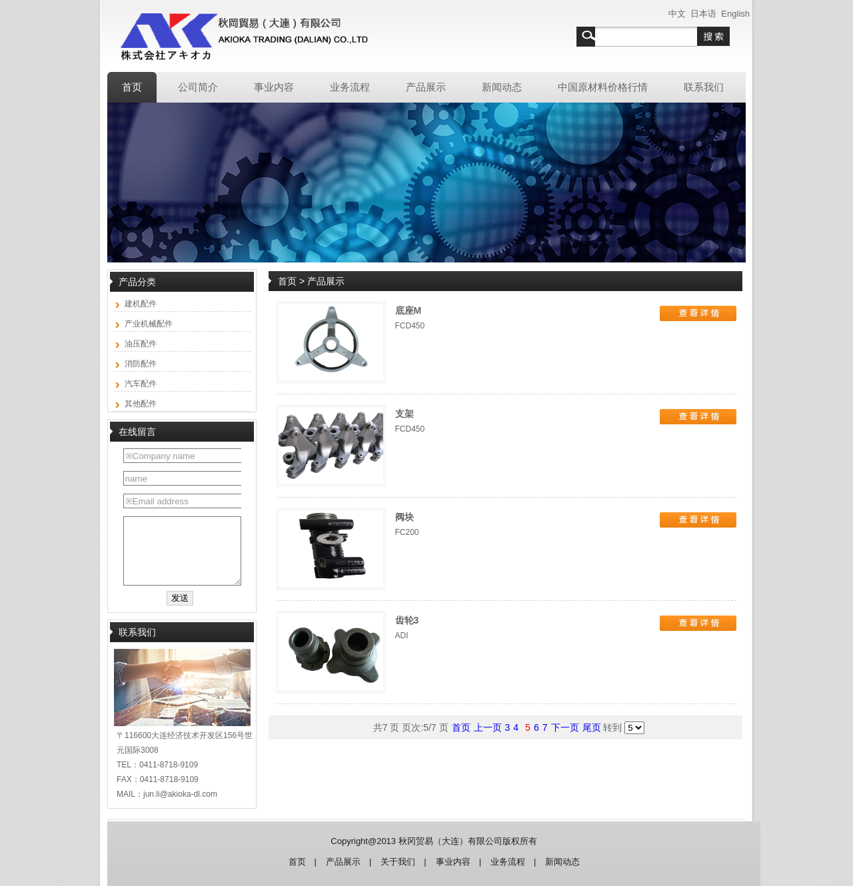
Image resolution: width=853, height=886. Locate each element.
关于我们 (398, 862)
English (735, 14)
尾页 (591, 727)
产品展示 (343, 862)
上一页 (488, 727)
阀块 (404, 517)
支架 (404, 413)
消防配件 (141, 363)
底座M (408, 310)
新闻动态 (562, 862)
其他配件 (141, 403)
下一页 (565, 727)
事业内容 (453, 862)
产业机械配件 (149, 323)
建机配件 (141, 303)
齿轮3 (407, 620)
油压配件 (141, 343)
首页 (288, 281)
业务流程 (507, 862)
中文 (677, 14)
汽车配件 (141, 383)
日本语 (703, 14)
